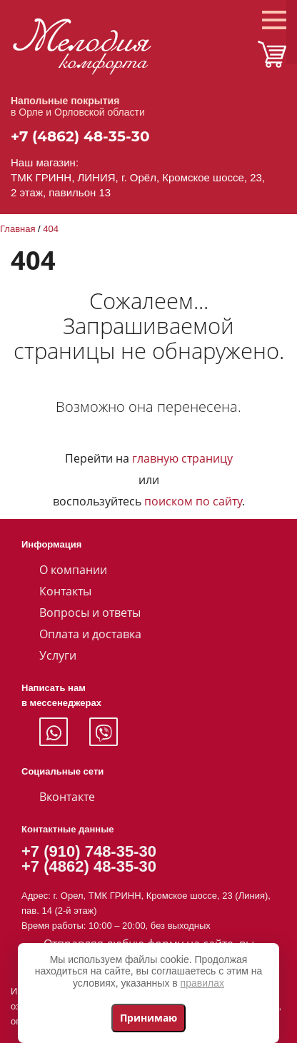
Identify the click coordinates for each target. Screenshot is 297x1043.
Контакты (65, 591)
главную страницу (182, 458)
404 (51, 228)
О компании (73, 570)
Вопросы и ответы (90, 612)
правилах (202, 983)
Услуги (57, 655)
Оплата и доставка (90, 634)
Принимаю (148, 1017)
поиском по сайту (193, 501)
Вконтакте (67, 797)
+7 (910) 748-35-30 (88, 851)
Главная (17, 228)
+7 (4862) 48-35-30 (80, 136)
